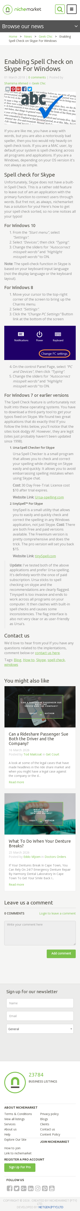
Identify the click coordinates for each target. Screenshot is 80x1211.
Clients (44, 1124)
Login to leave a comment (57, 913)
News (28, 36)
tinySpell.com (45, 556)
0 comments (37, 77)
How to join (12, 1148)
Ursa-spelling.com (49, 497)
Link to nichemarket (18, 1153)
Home (13, 36)
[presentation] (38, 1045)
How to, (29, 660)
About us (10, 1129)
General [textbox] (13, 1029)
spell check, (57, 660)
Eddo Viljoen (32, 857)
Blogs (44, 1119)
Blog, (18, 660)
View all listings (14, 1119)
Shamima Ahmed (16, 83)
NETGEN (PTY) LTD (51, 1207)
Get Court (52, 754)
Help (7, 1134)
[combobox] (40, 1029)
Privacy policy (49, 1114)
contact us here (47, 652)
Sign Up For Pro (20, 1167)
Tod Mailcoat (32, 754)
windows (11, 664)
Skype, (41, 660)
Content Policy (50, 1134)
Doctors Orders (55, 857)
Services (10, 1124)
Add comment (61, 953)
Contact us (47, 1129)
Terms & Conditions (18, 1114)
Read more (16, 782)
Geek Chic (45, 36)
